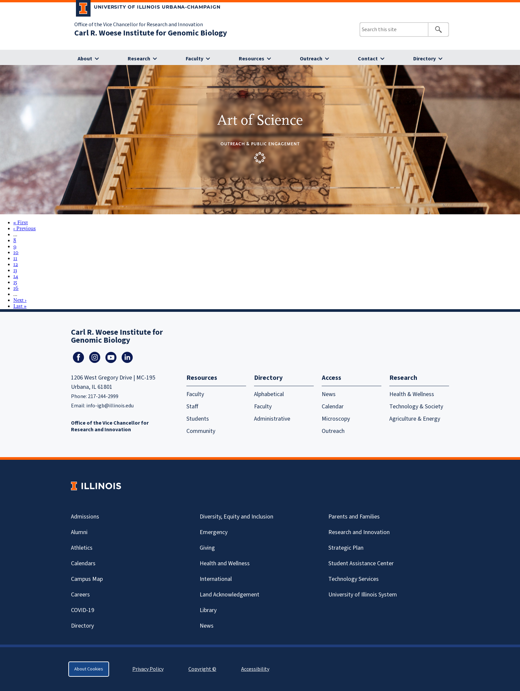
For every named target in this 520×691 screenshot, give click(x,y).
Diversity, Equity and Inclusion (236, 517)
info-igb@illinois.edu (110, 405)
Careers (80, 594)
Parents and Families (354, 517)
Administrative (272, 419)
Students (197, 419)
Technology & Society (416, 406)
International (216, 579)
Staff (192, 406)
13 (15, 270)
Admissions (85, 517)
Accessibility (255, 669)
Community (200, 431)
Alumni (79, 532)
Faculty (194, 58)
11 (15, 258)
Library (208, 610)
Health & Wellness (411, 394)
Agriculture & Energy (414, 419)
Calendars (83, 563)
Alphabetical (269, 394)
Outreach (311, 58)
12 (15, 264)
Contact (368, 58)
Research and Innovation (359, 532)
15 (15, 282)
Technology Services (353, 579)
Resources (251, 58)
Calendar (333, 406)
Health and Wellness (225, 563)
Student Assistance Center (361, 563)
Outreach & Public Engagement (260, 143)
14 (15, 276)
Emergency (214, 532)
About (85, 58)
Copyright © (202, 669)
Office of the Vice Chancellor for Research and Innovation (138, 24)
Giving (207, 548)
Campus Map (87, 579)
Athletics (82, 548)
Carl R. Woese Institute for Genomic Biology (150, 33)
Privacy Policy (147, 669)
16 (16, 288)
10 (16, 252)
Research (139, 58)
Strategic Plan (345, 548)
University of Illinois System (362, 594)
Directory (424, 58)
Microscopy (336, 419)
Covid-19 (82, 610)
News (329, 394)
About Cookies (88, 669)
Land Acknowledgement (229, 594)
